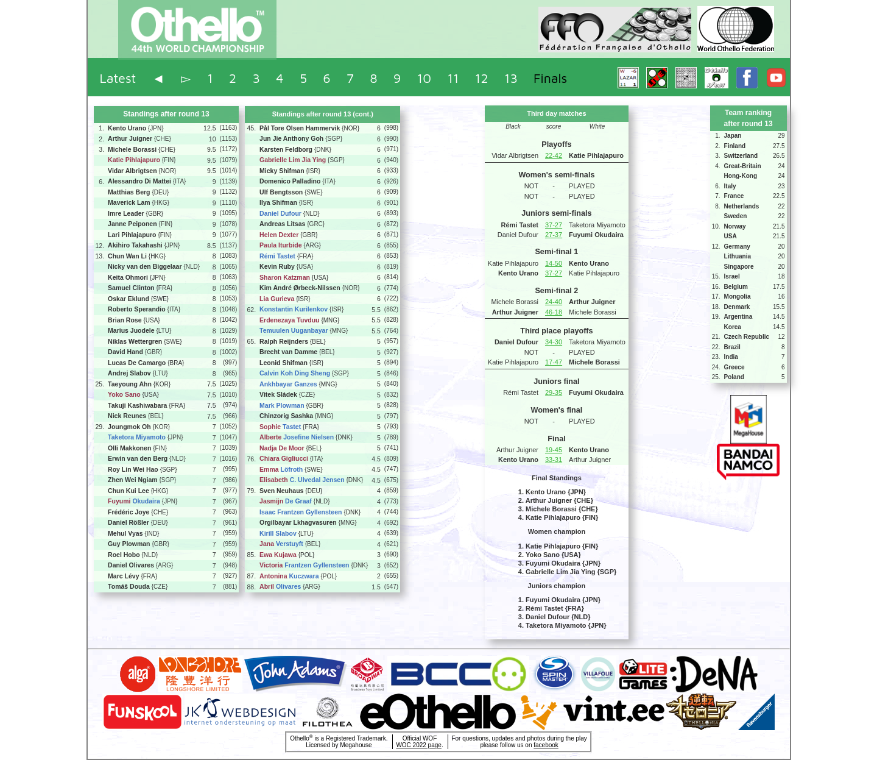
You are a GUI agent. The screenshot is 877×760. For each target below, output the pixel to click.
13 (511, 77)
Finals (550, 77)
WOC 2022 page (419, 745)
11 (453, 77)
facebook (546, 745)
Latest (118, 77)
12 (481, 77)
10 (424, 77)
